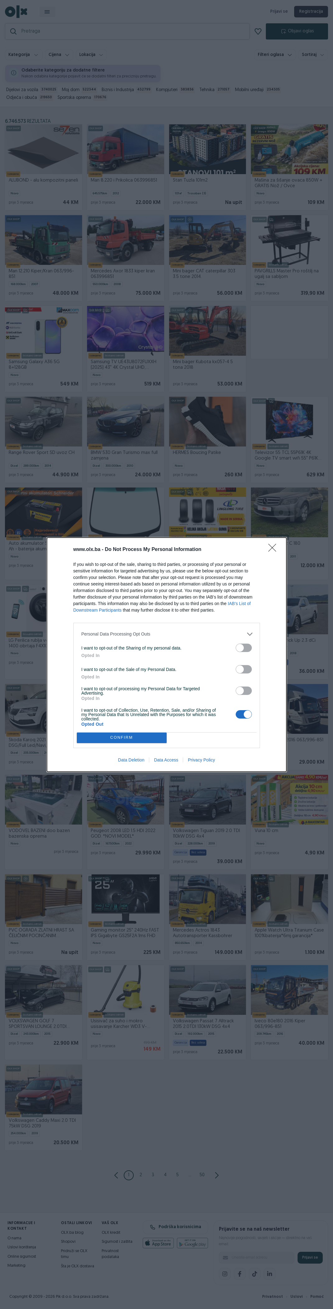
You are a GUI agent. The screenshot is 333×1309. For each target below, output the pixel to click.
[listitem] (166, 634)
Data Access (166, 759)
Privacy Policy (201, 759)
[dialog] (166, 655)
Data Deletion (131, 759)
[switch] (244, 648)
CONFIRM (121, 737)
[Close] (274, 550)
